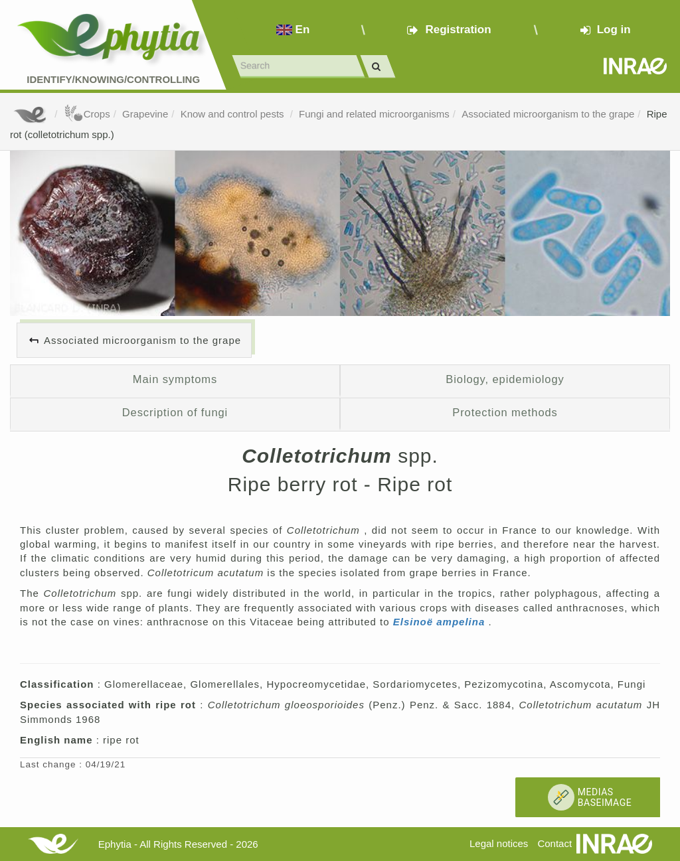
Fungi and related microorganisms (374, 113)
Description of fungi (175, 412)
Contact (554, 843)
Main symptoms (175, 379)
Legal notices (498, 843)
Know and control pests (234, 113)
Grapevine (145, 113)
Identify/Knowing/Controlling (113, 79)
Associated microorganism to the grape (548, 113)
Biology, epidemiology (505, 379)
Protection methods (505, 412)
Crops (87, 113)
